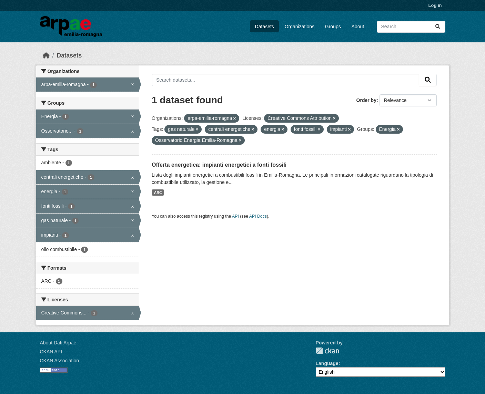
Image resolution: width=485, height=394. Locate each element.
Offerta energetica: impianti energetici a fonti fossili (219, 165)
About (358, 26)
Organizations (299, 26)
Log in (435, 5)
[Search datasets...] (411, 27)
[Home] (46, 55)
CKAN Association (59, 360)
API (235, 216)
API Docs (258, 216)
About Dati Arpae (58, 342)
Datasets (264, 26)
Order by (366, 100)
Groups (333, 26)
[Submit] (438, 27)
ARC (158, 192)
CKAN (327, 350)
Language (327, 363)
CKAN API (51, 351)
